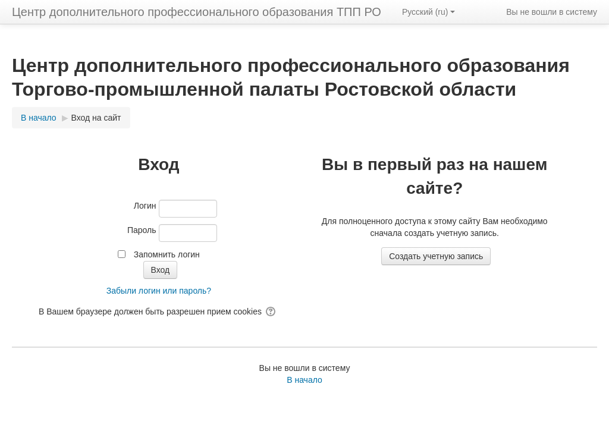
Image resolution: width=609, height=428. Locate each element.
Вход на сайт (96, 117)
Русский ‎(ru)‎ (429, 12)
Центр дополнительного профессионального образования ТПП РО (196, 11)
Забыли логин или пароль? (158, 290)
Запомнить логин (167, 254)
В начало (304, 380)
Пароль (141, 230)
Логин (145, 205)
